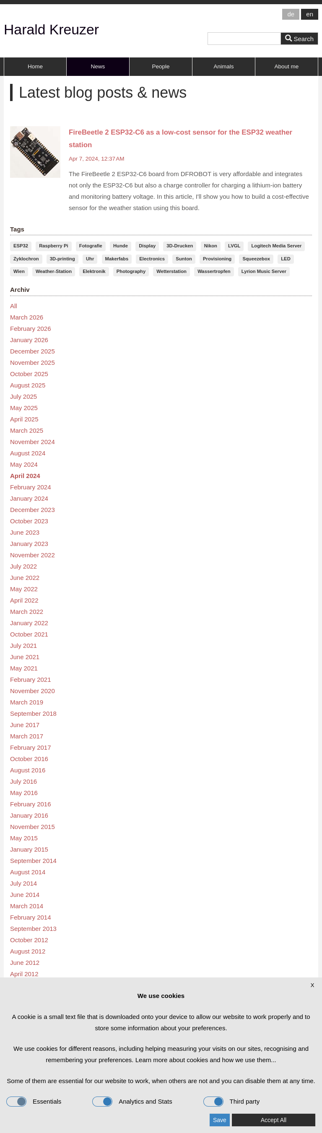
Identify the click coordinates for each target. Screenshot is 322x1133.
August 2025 (27, 385)
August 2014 (27, 872)
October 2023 (29, 521)
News (98, 66)
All (13, 305)
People (160, 66)
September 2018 (33, 713)
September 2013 (33, 928)
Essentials (33, 1102)
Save (219, 1120)
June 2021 (24, 656)
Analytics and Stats (132, 1102)
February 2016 (30, 804)
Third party (231, 1102)
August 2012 (27, 951)
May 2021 (24, 668)
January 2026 (29, 339)
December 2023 (32, 509)
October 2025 (29, 373)
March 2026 (26, 317)
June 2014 (24, 894)
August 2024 (27, 453)
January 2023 (29, 543)
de (290, 14)
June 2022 (24, 577)
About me (287, 66)
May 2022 (24, 588)
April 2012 (24, 973)
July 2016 (23, 781)
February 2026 (30, 328)
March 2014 (26, 906)
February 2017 (30, 747)
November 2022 (32, 555)
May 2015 (24, 838)
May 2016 (24, 792)
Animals (223, 66)
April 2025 (24, 419)
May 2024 (24, 464)
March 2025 (26, 430)
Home (35, 66)
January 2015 (29, 849)
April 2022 (24, 600)
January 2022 (29, 622)
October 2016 (29, 758)
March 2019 (26, 702)
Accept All (273, 1120)
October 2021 (29, 634)
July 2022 (23, 566)
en (309, 14)
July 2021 (23, 645)
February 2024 (30, 487)
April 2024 (25, 475)
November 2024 (32, 441)
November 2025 (32, 362)
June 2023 (24, 532)
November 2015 (32, 826)
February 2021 (30, 679)
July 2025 (23, 396)
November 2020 (32, 690)
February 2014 (30, 917)
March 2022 (26, 611)
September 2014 (33, 860)
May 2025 (24, 407)
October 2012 (29, 939)
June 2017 (24, 724)
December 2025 (32, 351)
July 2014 (23, 883)
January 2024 (29, 498)
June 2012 (24, 962)
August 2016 (27, 770)
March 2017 (26, 736)
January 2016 (29, 815)
